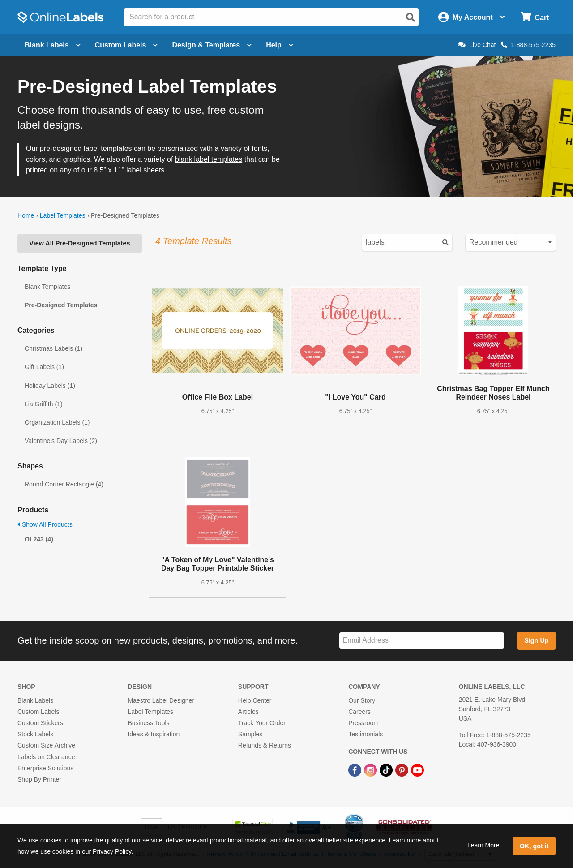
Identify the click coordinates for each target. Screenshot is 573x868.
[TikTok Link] (387, 769)
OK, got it (534, 846)
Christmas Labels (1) (53, 348)
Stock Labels (35, 734)
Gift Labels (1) (44, 366)
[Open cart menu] (535, 17)
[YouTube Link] (417, 769)
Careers (359, 711)
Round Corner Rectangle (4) (64, 484)
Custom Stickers (40, 722)
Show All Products (45, 524)
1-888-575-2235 (528, 44)
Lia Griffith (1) (44, 404)
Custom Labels (38, 711)
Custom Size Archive (46, 745)
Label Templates (63, 215)
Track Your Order (262, 722)
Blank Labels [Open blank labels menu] (53, 45)
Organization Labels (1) (57, 422)
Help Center (255, 700)
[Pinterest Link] (402, 769)
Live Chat (477, 45)
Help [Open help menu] (279, 45)
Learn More (483, 845)
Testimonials (365, 734)
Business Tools (148, 722)
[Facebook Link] (355, 769)
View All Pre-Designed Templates (79, 243)
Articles (248, 711)
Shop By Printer (39, 779)
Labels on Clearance (46, 757)
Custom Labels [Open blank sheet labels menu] (126, 45)
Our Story (361, 700)
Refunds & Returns (264, 745)
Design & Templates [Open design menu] (212, 45)
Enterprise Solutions (45, 768)
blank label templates (208, 159)
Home (25, 215)
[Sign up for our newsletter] (421, 640)
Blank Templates (47, 286)
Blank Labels (35, 700)
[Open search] (410, 17)
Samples (250, 734)
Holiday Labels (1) (50, 385)
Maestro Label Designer (161, 700)
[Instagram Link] (371, 769)
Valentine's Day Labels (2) (61, 440)
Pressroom (363, 722)
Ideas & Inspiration (154, 734)
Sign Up (536, 640)
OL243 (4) (39, 539)
